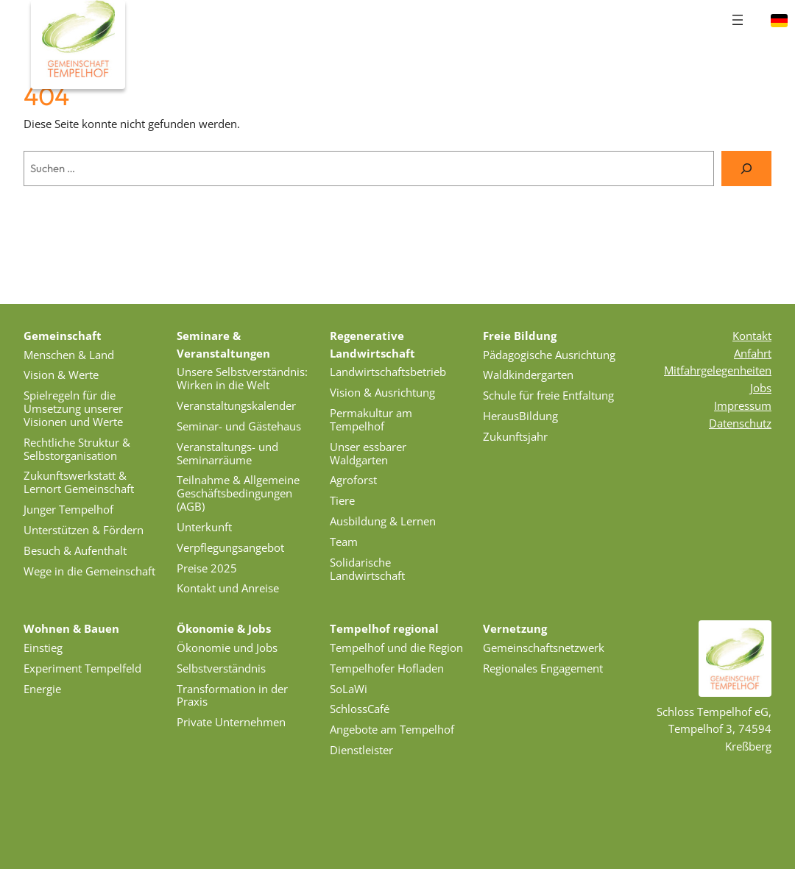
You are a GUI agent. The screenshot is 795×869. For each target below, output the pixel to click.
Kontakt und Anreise (228, 588)
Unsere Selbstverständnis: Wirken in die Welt (242, 378)
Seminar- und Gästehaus (239, 426)
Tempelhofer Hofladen (387, 668)
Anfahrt (752, 353)
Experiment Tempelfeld (82, 668)
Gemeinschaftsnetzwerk (543, 647)
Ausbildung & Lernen (383, 521)
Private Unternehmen (231, 721)
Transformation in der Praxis (232, 695)
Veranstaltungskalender (236, 405)
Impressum (742, 405)
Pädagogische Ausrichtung (549, 354)
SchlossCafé (359, 708)
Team (344, 541)
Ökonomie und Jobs (227, 647)
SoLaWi (348, 688)
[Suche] (746, 168)
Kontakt (751, 335)
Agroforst (353, 479)
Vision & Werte (61, 374)
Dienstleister (361, 749)
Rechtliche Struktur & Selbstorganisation (77, 449)
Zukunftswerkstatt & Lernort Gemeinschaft (79, 482)
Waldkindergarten (528, 374)
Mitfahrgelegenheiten (717, 370)
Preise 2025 (207, 568)
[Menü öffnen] (737, 20)
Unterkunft (204, 526)
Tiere (342, 500)
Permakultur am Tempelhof (371, 419)
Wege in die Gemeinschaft (89, 571)
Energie (42, 688)
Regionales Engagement (543, 668)
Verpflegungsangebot (230, 547)
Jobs (760, 387)
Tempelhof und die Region (396, 647)
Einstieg (43, 647)
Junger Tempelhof (68, 509)
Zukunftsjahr (515, 436)
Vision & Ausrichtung (382, 392)
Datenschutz (740, 423)
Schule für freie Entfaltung (548, 395)
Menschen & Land (69, 354)
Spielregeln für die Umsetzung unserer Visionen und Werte (73, 408)
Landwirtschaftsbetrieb (388, 371)
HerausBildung (520, 415)
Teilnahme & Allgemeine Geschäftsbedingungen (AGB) (238, 493)
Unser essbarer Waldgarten (368, 453)
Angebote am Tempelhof (392, 729)
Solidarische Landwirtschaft (367, 569)
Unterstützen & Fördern (84, 529)
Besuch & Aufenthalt (75, 550)
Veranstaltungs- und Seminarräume (227, 453)
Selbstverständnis (221, 668)
